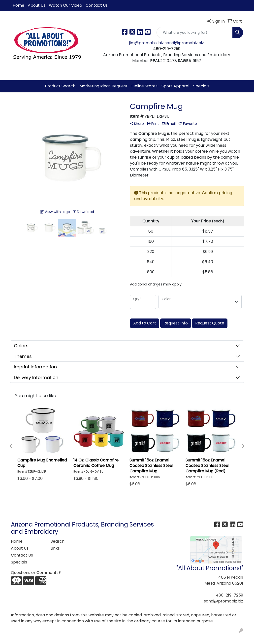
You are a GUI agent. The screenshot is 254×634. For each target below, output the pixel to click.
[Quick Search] (195, 32)
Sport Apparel (175, 86)
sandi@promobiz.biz (184, 43)
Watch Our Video (65, 5)
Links (55, 548)
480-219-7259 (229, 595)
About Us (36, 5)
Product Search (60, 86)
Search (57, 541)
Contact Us (97, 5)
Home (18, 5)
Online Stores (144, 86)
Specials (201, 86)
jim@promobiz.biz (147, 43)
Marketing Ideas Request (103, 86)
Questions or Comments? (36, 572)
